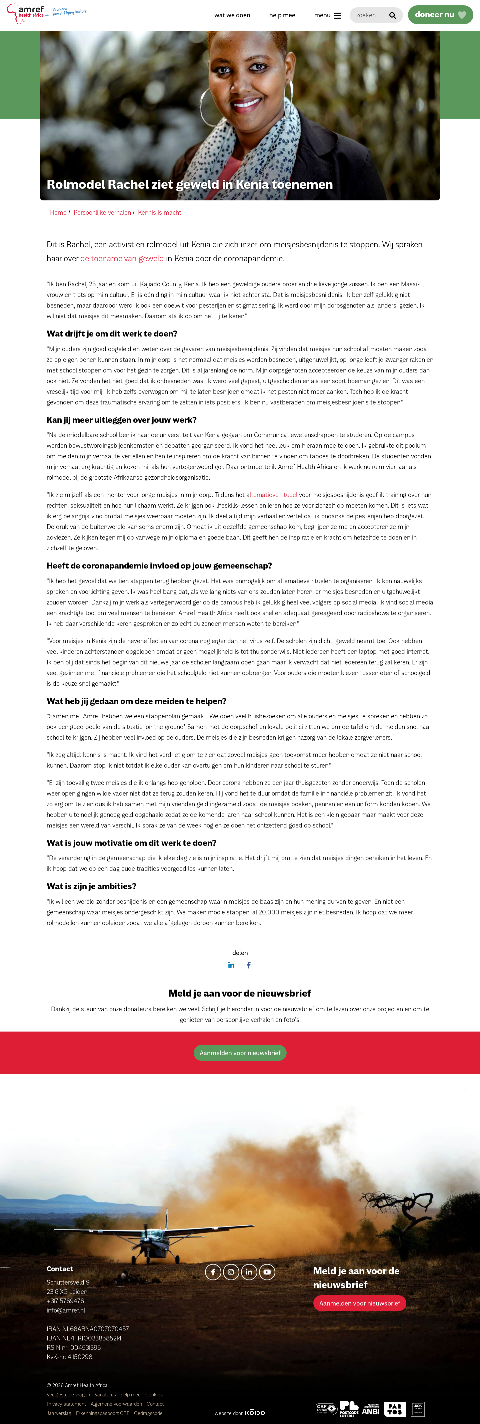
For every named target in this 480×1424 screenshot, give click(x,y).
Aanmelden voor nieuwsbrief (240, 1053)
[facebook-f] (213, 1272)
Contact (155, 1404)
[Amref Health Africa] (326, 1409)
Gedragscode (148, 1413)
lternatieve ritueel (273, 495)
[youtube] (267, 1272)
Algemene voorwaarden (117, 1404)
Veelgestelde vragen (69, 1394)
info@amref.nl (66, 1310)
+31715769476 (65, 1301)
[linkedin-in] (249, 1272)
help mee (282, 15)
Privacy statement (67, 1404)
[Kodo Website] (255, 1413)
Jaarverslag (60, 1413)
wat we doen (232, 15)
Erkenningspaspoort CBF (103, 1413)
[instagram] (231, 1272)
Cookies (154, 1394)
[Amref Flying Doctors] (349, 1409)
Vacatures (106, 1394)
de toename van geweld (122, 258)
